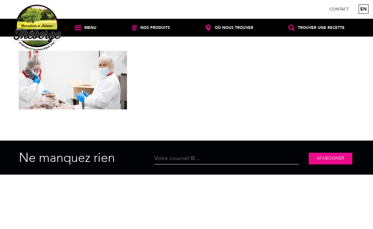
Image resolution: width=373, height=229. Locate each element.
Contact (339, 9)
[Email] (226, 158)
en (363, 9)
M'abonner (330, 158)
